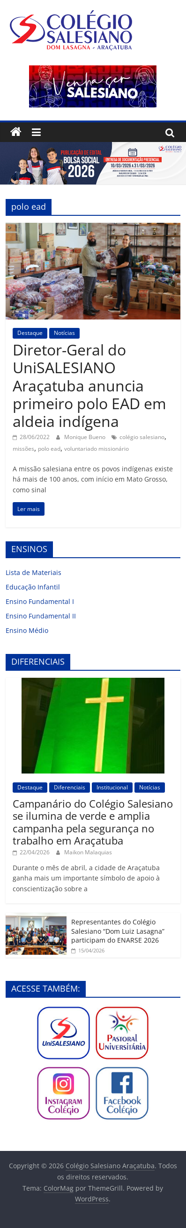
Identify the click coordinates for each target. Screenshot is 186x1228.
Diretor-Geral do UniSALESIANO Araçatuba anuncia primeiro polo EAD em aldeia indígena (89, 386)
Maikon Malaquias (88, 852)
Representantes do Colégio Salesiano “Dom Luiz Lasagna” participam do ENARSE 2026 (117, 930)
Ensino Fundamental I (40, 601)
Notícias (64, 333)
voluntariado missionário (96, 449)
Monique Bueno (85, 437)
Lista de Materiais (33, 572)
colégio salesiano (141, 437)
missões (23, 449)
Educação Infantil (33, 586)
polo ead (49, 449)
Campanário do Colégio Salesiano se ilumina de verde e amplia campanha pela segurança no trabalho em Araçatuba (93, 821)
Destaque (30, 333)
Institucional (112, 787)
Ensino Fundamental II (41, 615)
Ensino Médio (27, 630)
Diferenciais (69, 787)
